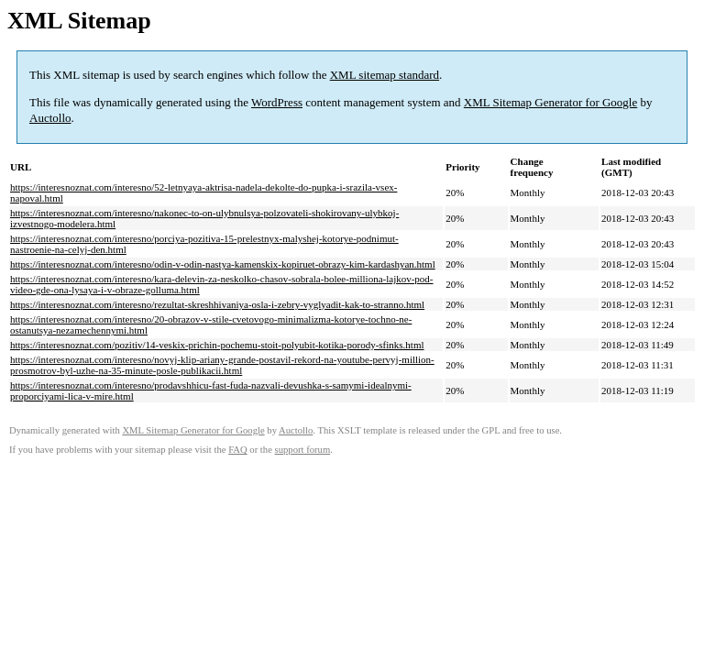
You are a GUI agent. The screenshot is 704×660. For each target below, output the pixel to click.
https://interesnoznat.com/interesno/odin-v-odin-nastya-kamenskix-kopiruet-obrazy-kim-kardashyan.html (222, 264)
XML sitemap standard (384, 75)
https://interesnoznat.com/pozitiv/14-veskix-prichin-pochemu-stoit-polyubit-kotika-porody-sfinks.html (217, 344)
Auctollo (50, 118)
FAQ (238, 450)
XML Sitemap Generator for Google (550, 102)
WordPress (276, 102)
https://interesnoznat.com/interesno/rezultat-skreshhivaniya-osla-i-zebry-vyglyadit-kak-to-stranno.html (217, 304)
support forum (303, 450)
